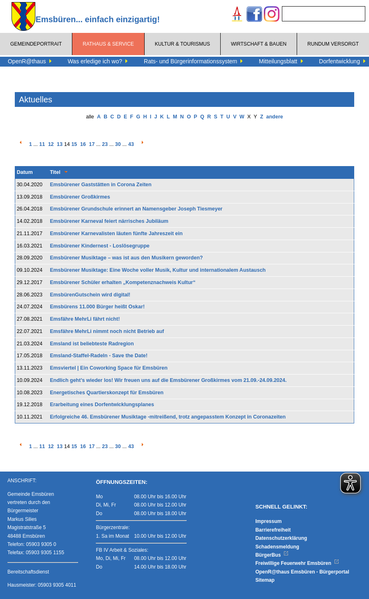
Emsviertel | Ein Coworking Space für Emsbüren (108, 368)
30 (118, 144)
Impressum (268, 521)
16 (83, 144)
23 (105, 144)
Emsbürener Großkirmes (80, 197)
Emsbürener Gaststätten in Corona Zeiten (100, 184)
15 (74, 144)
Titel (55, 172)
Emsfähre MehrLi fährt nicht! (85, 319)
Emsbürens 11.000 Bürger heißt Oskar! (97, 307)
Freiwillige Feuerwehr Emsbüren (297, 563)
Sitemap (264, 580)
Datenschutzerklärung (281, 538)
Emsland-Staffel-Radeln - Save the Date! (99, 355)
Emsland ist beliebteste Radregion (92, 344)
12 (51, 144)
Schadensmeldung (277, 547)
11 (42, 144)
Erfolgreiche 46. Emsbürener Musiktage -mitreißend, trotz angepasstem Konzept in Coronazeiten (168, 417)
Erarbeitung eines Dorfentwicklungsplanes (102, 404)
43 (131, 144)
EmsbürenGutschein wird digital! (90, 295)
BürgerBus (271, 555)
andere (274, 117)
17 (92, 144)
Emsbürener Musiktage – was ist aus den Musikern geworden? (126, 258)
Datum (25, 172)
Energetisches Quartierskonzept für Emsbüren (106, 392)
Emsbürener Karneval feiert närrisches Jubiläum (109, 221)
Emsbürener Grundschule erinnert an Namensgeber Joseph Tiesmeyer (136, 209)
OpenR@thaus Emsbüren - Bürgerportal (302, 572)
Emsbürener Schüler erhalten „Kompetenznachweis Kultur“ (122, 282)
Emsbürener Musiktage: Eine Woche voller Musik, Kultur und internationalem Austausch (157, 270)
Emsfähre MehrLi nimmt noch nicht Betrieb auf (107, 331)
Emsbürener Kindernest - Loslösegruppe (99, 246)
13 (59, 144)
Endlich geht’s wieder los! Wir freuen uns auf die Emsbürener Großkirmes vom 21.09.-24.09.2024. (168, 380)
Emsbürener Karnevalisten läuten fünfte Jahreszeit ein (116, 233)
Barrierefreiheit (273, 530)
